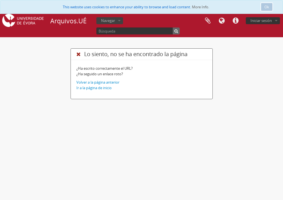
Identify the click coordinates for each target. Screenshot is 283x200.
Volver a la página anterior (97, 82)
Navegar (108, 20)
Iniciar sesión (261, 20)
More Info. (200, 6)
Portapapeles (208, 21)
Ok (266, 6)
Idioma (222, 21)
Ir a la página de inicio (94, 87)
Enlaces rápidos (235, 21)
